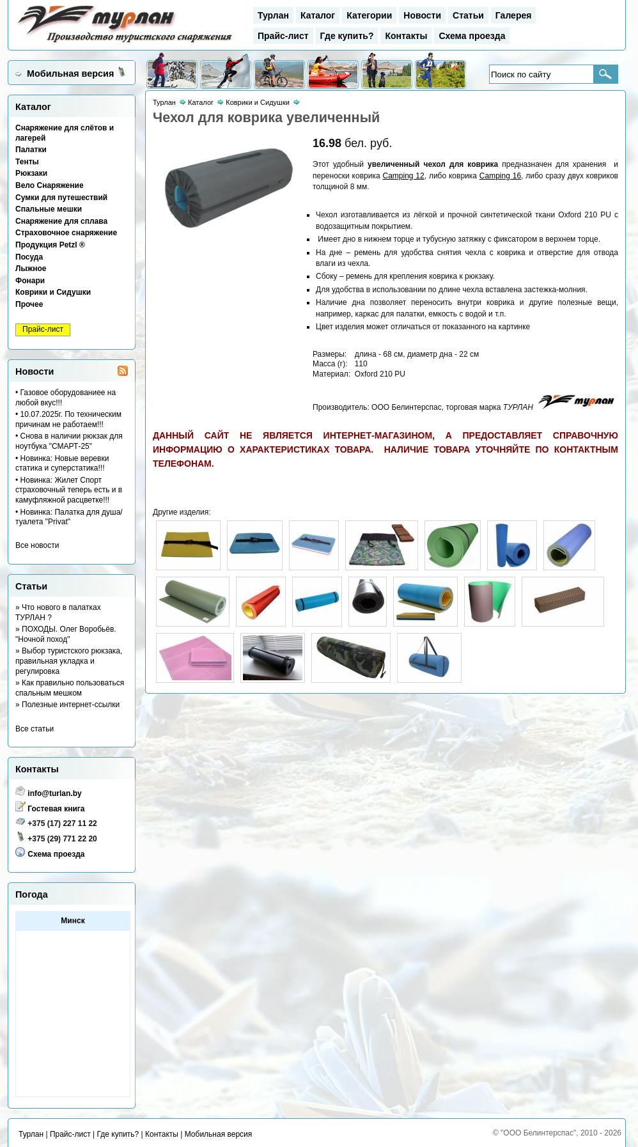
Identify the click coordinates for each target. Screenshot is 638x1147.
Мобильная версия (70, 73)
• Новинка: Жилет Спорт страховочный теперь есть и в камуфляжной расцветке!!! (68, 490)
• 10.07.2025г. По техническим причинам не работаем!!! (68, 419)
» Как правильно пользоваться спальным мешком (69, 688)
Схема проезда (472, 36)
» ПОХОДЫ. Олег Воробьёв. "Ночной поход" (65, 634)
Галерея (513, 15)
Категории (369, 15)
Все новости (37, 545)
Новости (422, 15)
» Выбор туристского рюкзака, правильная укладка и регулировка (68, 660)
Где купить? (347, 36)
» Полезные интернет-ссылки (67, 704)
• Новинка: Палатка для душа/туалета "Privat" (69, 517)
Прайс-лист (283, 36)
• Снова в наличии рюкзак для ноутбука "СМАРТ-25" (69, 441)
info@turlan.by (54, 793)
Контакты (406, 36)
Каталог (317, 15)
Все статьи (34, 728)
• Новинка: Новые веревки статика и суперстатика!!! (62, 463)
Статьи (468, 15)
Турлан (273, 15)
